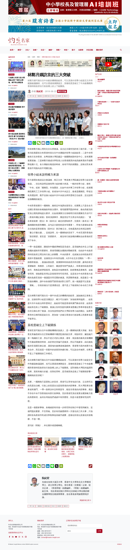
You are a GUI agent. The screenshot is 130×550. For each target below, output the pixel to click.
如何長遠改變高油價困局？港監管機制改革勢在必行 (35, 446)
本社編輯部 (14, 85)
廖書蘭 (111, 161)
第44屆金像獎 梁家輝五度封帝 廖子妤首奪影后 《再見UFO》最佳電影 (16, 136)
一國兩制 (39, 96)
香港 (38, 57)
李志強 (111, 260)
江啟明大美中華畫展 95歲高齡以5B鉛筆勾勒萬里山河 (115, 170)
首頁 (29, 57)
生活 (42, 50)
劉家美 (111, 174)
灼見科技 (11, 192)
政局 (11, 50)
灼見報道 (11, 74)
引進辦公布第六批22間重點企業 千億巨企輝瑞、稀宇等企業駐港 (16, 80)
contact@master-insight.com (50, 537)
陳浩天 (66, 96)
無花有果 (112, 258)
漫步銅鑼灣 (112, 79)
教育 (19, 50)
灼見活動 (89, 50)
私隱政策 (119, 544)
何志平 (111, 81)
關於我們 (99, 50)
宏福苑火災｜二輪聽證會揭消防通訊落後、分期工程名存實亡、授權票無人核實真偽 (68, 448)
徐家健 (111, 195)
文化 (27, 50)
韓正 (53, 96)
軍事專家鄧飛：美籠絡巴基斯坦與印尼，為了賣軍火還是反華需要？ (16, 245)
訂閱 (99, 531)
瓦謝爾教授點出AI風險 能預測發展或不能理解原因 (16, 197)
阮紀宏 (39, 91)
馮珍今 (111, 107)
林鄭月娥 (47, 96)
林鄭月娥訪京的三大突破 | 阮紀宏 (51, 57)
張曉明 (59, 96)
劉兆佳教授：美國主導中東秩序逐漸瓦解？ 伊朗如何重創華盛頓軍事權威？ (115, 94)
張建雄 (111, 206)
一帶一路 (31, 96)
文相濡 (111, 226)
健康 (50, 50)
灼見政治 (11, 104)
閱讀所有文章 (85, 500)
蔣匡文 (111, 128)
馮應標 (111, 115)
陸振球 (111, 184)
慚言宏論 (62, 91)
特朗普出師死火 (114, 236)
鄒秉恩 (111, 295)
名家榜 (80, 50)
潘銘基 (111, 217)
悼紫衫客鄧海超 (114, 225)
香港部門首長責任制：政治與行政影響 (51, 446)
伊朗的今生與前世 (115, 113)
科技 (65, 50)
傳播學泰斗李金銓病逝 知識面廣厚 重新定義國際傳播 (115, 271)
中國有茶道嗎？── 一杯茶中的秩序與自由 (114, 103)
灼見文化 (11, 130)
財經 (34, 50)
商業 (58, 50)
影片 (73, 50)
